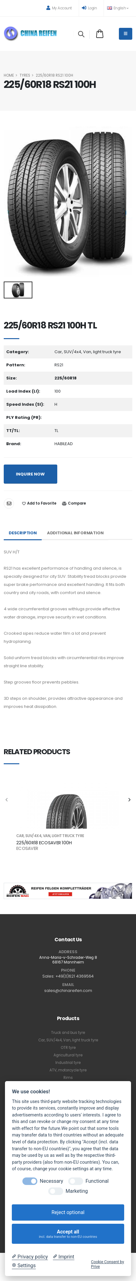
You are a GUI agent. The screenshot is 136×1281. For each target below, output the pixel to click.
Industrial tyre (68, 1062)
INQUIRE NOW (30, 474)
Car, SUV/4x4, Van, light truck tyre (68, 1040)
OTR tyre (68, 1047)
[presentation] (7, 800)
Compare (74, 503)
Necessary (51, 1181)
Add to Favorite (39, 503)
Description (23, 533)
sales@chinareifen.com (68, 991)
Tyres (25, 75)
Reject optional (67, 1212)
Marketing (77, 1191)
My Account (59, 8)
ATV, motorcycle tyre (68, 1070)
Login (89, 8)
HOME (9, 75)
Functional (97, 1181)
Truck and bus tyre (68, 1032)
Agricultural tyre (68, 1055)
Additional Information (75, 533)
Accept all (68, 1234)
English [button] (117, 8)
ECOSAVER (27, 848)
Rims (68, 1077)
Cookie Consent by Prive (107, 1264)
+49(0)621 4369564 (74, 976)
